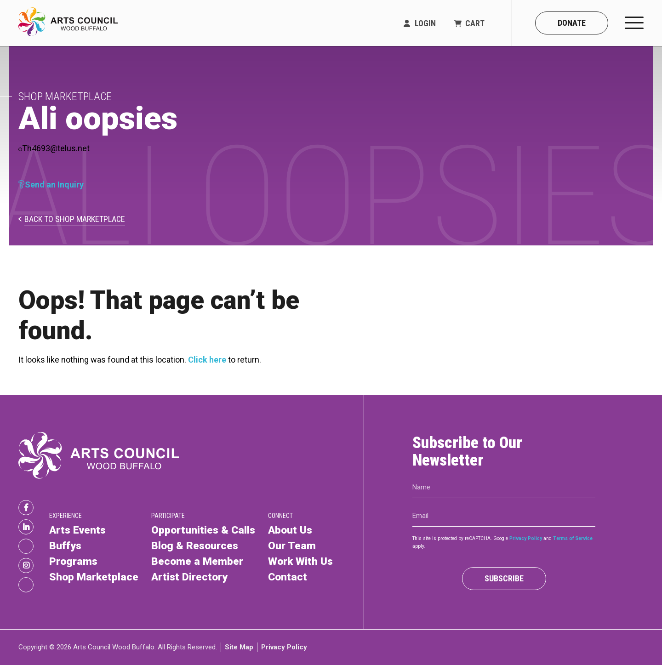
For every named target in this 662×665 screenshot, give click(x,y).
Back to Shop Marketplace (74, 219)
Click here (207, 359)
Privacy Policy (525, 538)
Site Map (239, 647)
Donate (572, 23)
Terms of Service (573, 538)
